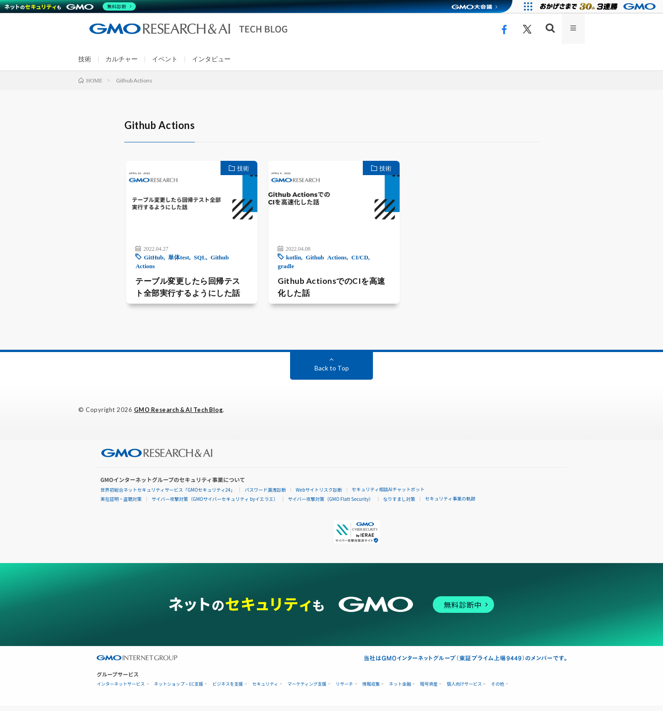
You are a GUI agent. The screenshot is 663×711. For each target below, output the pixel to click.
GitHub (147, 261)
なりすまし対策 (399, 504)
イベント (165, 59)
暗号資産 (428, 690)
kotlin (291, 261)
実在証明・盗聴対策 (121, 504)
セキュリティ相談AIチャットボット (388, 494)
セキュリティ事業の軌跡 (450, 503)
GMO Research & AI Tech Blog (181, 415)
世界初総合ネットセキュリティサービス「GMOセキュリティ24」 (167, 495)
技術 (84, 59)
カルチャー (121, 59)
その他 (497, 690)
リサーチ (344, 690)
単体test (172, 261)
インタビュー (211, 59)
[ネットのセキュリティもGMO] (70, 6)
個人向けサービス (464, 690)
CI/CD (357, 261)
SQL (194, 261)
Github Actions (323, 261)
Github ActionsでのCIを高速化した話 (330, 282)
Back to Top (331, 373)
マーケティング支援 (306, 690)
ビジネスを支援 (227, 690)
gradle (379, 261)
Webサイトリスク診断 (319, 495)
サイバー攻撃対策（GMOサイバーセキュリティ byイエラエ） (214, 504)
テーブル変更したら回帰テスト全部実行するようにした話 (184, 292)
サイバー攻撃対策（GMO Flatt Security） (330, 504)
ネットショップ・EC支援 (179, 690)
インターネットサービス (121, 690)
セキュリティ (265, 690)
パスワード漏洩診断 (265, 495)
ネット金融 (400, 690)
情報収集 (371, 690)
